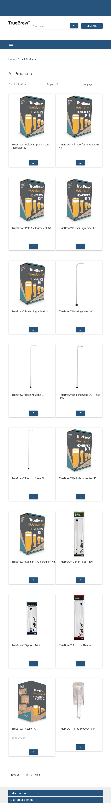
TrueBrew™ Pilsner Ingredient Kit (77, 228)
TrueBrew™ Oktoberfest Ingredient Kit (79, 146)
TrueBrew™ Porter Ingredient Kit (30, 311)
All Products (29, 59)
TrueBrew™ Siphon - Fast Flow (76, 561)
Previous (14, 774)
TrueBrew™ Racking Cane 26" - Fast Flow (79, 396)
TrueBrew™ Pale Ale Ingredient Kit (31, 228)
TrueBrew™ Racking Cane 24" (29, 394)
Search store (39, 26)
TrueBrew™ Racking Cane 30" (28, 478)
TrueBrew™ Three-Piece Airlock (77, 728)
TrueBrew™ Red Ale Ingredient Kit (78, 478)
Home (11, 59)
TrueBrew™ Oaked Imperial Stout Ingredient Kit (31, 146)
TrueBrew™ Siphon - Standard (76, 645)
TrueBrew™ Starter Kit (24, 728)
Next (37, 774)
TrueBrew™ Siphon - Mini (26, 645)
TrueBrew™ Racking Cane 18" (76, 311)
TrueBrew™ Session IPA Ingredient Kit (33, 561)
